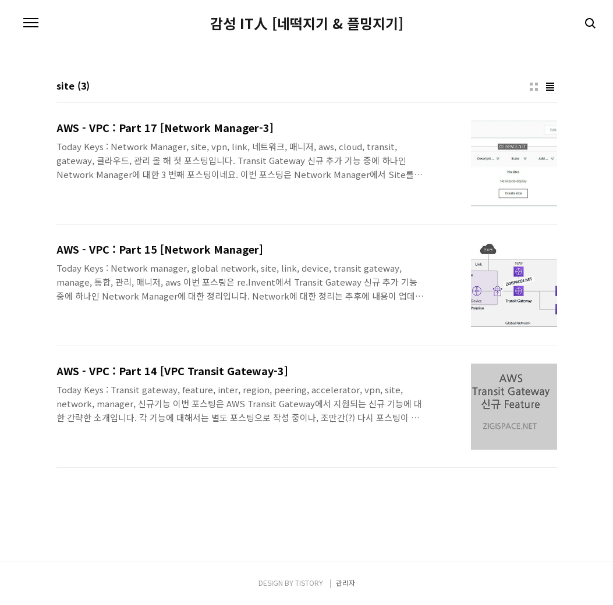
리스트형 (550, 87)
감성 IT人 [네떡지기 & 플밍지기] (306, 23)
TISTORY (309, 583)
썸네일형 (534, 87)
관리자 (345, 583)
